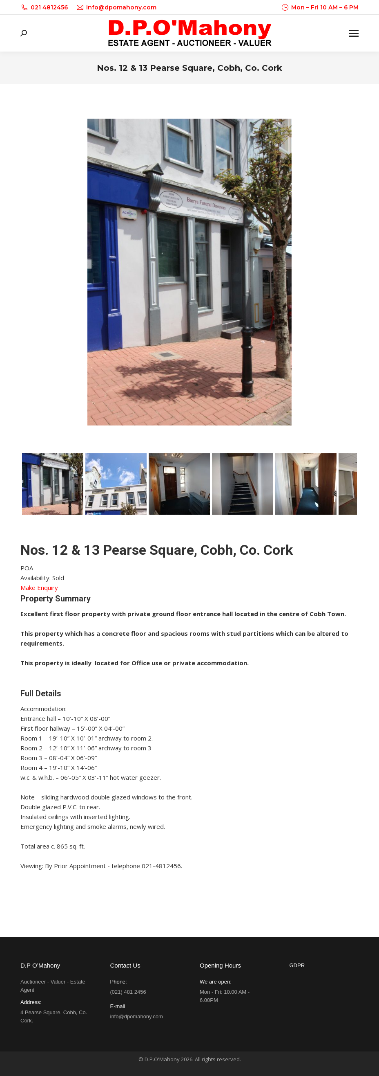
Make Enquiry (39, 587)
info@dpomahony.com (116, 7)
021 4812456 (44, 7)
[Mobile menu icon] (354, 33)
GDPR (297, 965)
